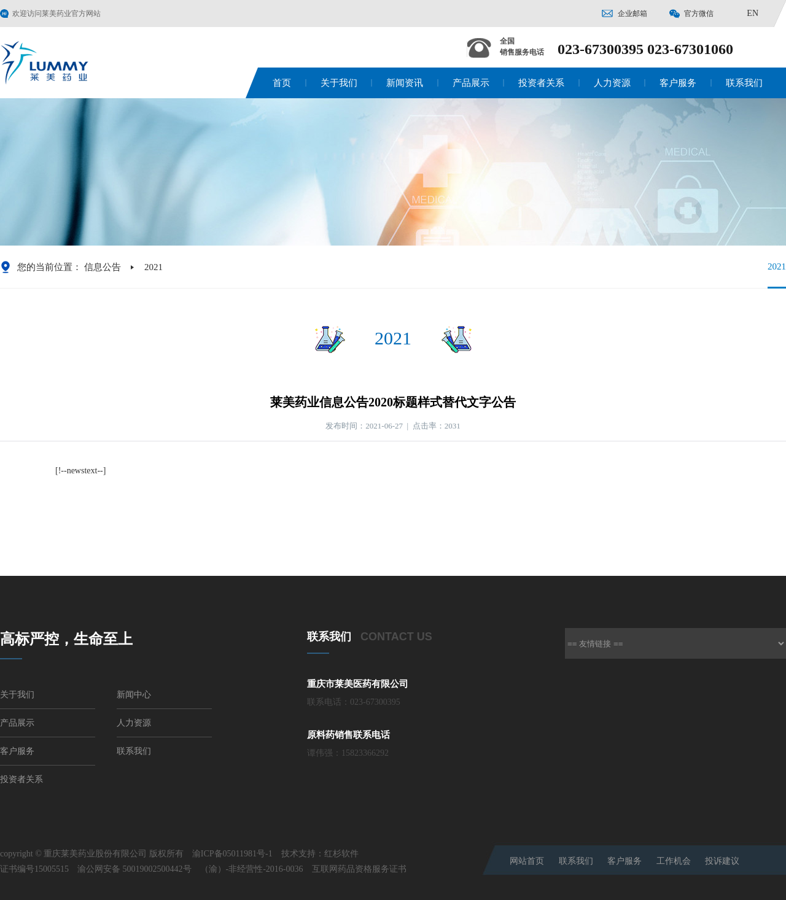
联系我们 (744, 83)
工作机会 (673, 861)
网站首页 (527, 861)
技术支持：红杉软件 (320, 853)
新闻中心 (134, 694)
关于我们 (339, 83)
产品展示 (471, 83)
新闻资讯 (404, 83)
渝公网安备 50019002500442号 (134, 869)
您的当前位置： (49, 267)
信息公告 (102, 267)
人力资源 (612, 83)
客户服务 (678, 83)
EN (752, 13)
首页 (282, 83)
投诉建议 (722, 861)
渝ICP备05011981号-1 (232, 853)
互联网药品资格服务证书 (359, 869)
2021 (777, 274)
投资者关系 (541, 83)
